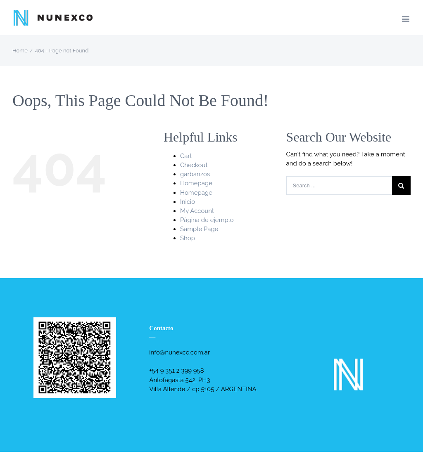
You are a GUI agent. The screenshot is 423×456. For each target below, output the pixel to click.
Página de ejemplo (207, 220)
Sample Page (199, 229)
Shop (187, 238)
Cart (186, 156)
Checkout (193, 165)
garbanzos (195, 174)
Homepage (196, 183)
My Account (197, 211)
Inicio (187, 202)
